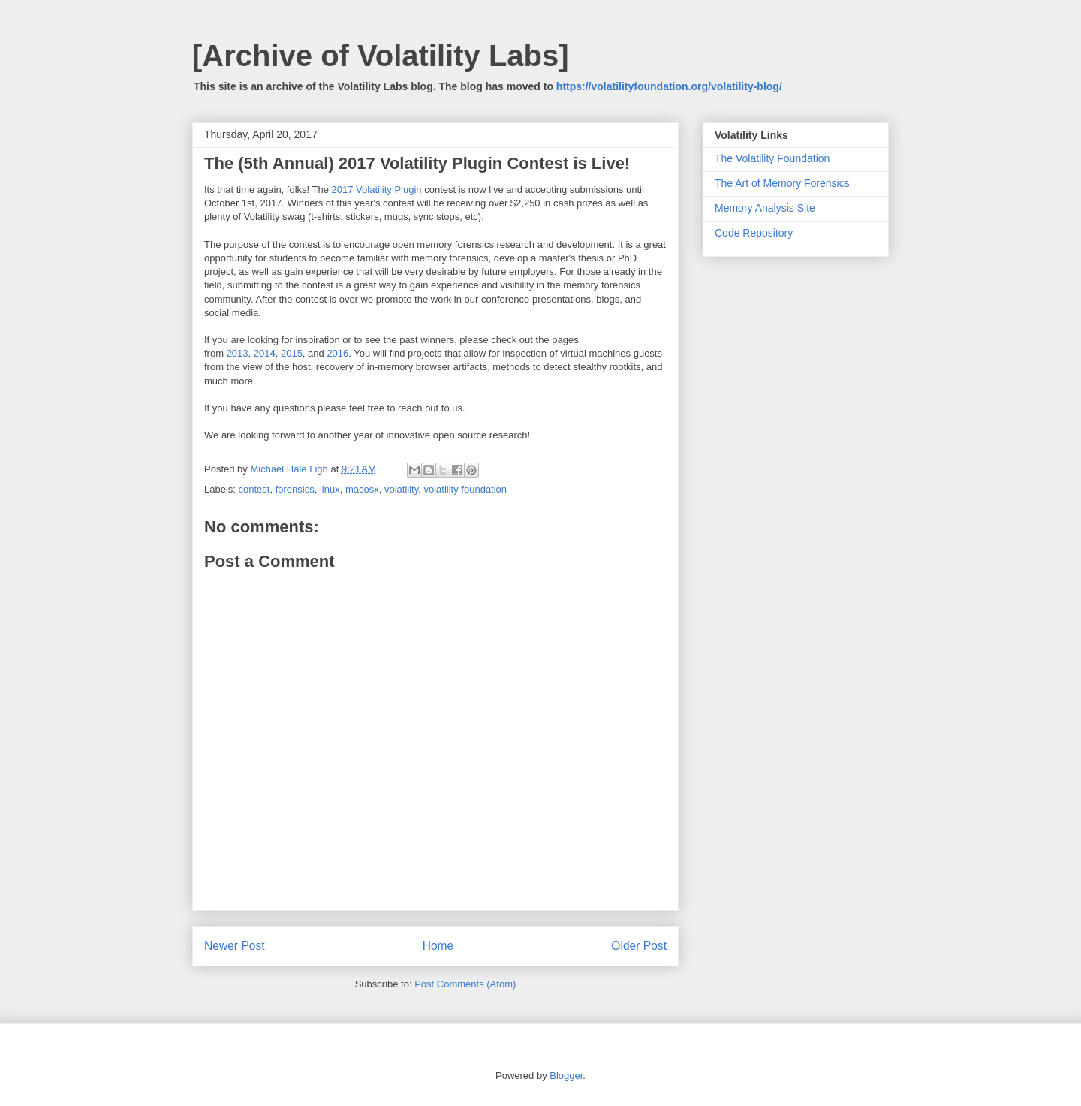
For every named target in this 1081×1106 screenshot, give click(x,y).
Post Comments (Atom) (465, 984)
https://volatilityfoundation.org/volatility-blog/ (669, 86)
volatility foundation (465, 489)
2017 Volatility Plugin (377, 189)
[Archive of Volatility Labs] (380, 55)
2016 (337, 353)
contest (254, 489)
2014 (265, 353)
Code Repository (754, 233)
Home (438, 945)
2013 (237, 353)
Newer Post (234, 945)
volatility (401, 489)
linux (330, 489)
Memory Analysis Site (765, 208)
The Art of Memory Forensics (782, 183)
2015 (292, 353)
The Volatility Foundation (772, 158)
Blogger (566, 1075)
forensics (295, 489)
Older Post (639, 945)
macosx (362, 489)
